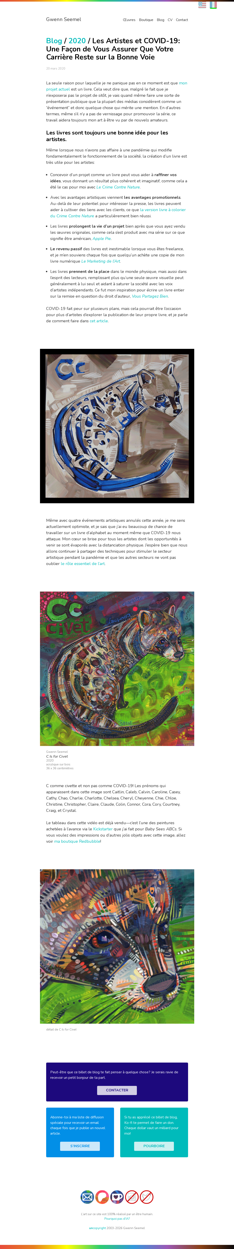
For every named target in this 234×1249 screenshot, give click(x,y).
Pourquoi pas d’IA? (117, 1219)
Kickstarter (103, 829)
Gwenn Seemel (63, 19)
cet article (99, 321)
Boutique (146, 19)
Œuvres (129, 19)
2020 (77, 41)
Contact (182, 19)
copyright (97, 1228)
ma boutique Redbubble (77, 841)
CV (170, 19)
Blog (160, 19)
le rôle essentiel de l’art (83, 563)
